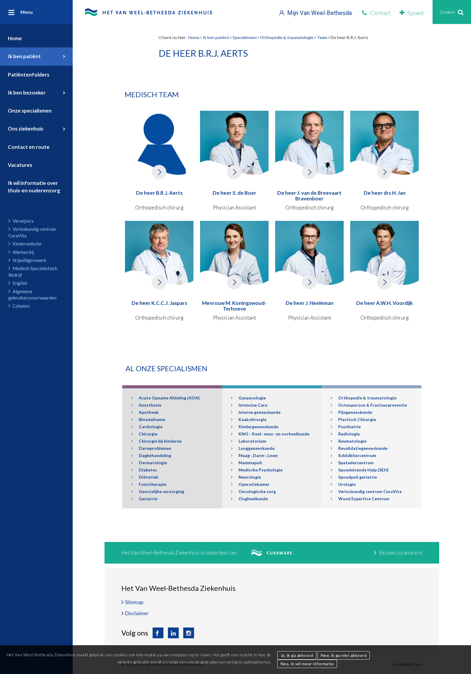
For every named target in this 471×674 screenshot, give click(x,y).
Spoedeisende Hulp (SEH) (360, 469)
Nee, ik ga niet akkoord (344, 655)
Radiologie (345, 433)
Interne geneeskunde (256, 412)
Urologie (343, 484)
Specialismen (244, 37)
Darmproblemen (151, 448)
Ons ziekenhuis (25, 128)
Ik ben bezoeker (27, 92)
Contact (376, 12)
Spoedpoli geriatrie (354, 477)
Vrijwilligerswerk (27, 260)
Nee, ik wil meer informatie (307, 663)
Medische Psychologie (257, 469)
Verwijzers (21, 221)
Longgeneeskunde (253, 448)
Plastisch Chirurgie (353, 419)
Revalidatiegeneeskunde (359, 448)
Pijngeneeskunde (351, 412)
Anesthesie (146, 405)
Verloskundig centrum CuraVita (32, 232)
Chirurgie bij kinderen (156, 441)
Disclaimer (137, 613)
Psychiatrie (346, 426)
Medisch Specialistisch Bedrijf (32, 271)
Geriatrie (144, 498)
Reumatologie (348, 441)
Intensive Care (249, 405)
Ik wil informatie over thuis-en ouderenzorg (34, 186)
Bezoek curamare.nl (398, 552)
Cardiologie (147, 426)
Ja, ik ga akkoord (297, 655)
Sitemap (134, 602)
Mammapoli (246, 462)
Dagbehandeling (151, 455)
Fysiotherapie (148, 484)
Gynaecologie (248, 397)
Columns (19, 305)
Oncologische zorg (253, 491)
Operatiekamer (250, 484)
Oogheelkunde (249, 498)
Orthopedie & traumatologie (287, 37)
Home (15, 38)
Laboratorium (248, 441)
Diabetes (144, 469)
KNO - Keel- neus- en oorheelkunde (270, 433)
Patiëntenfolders (28, 74)
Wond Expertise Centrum (360, 498)
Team (322, 37)
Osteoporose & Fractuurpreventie (369, 405)
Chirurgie (144, 433)
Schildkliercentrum (353, 455)
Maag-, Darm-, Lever (254, 455)
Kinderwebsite (24, 243)
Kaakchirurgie (248, 419)
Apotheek (145, 412)
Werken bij (21, 252)
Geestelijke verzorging (157, 491)
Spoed (412, 12)
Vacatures (20, 165)
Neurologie (246, 477)
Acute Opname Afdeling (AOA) (165, 397)
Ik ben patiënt (24, 56)
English (17, 283)
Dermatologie (149, 462)
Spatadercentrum (352, 462)
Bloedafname (148, 419)
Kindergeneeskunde (254, 426)
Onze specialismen (30, 110)
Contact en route (29, 147)
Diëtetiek (144, 477)
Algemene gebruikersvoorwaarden (32, 294)
